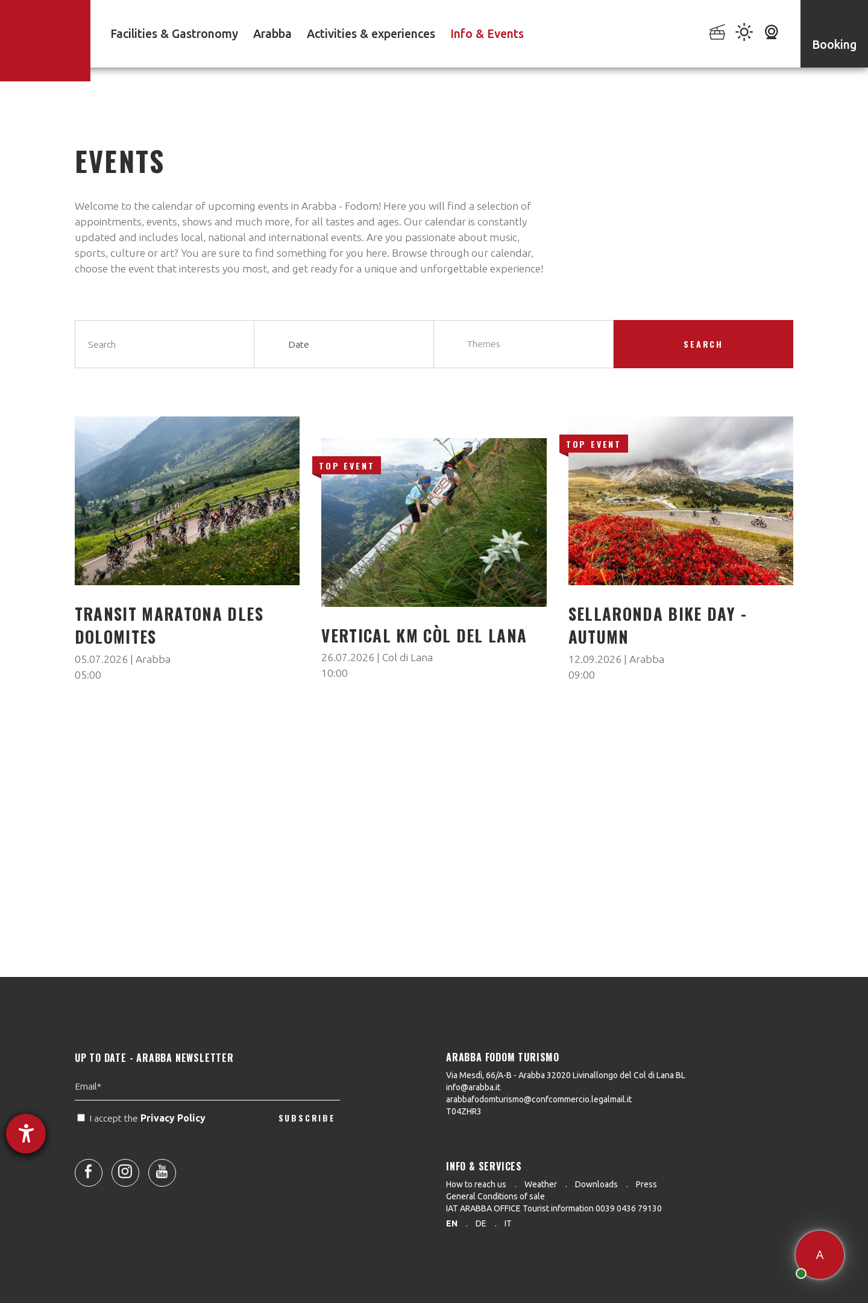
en (452, 1223)
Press (646, 1184)
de (481, 1223)
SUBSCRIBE (307, 1142)
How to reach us (476, 1184)
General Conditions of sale (495, 1196)
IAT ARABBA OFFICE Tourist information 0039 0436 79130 (554, 1208)
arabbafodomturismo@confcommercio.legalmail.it (539, 1099)
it (508, 1223)
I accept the (142, 1143)
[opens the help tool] (26, 1134)
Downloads (596, 1184)
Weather (540, 1184)
